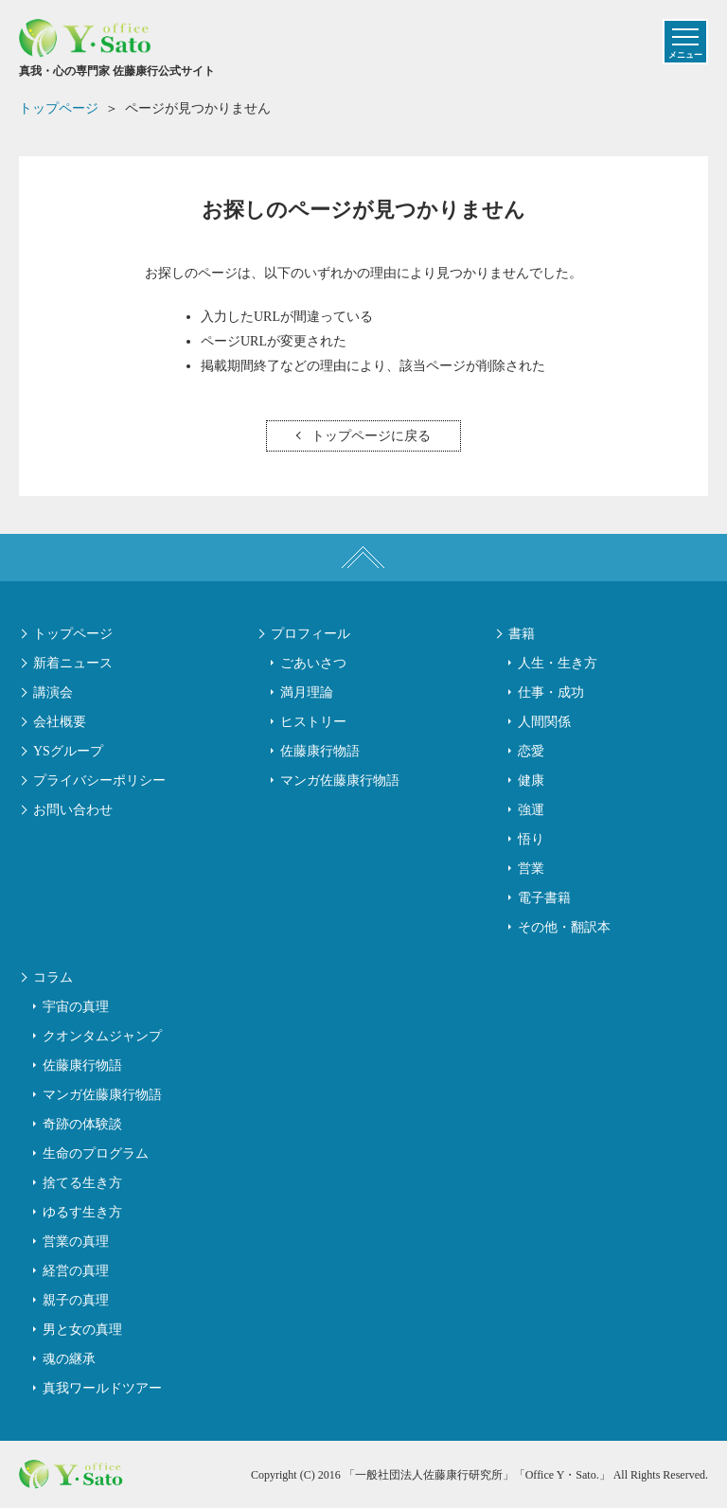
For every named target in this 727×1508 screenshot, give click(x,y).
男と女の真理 (82, 1329)
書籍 (521, 634)
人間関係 (544, 722)
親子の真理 (76, 1300)
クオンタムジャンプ (102, 1036)
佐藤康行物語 (320, 751)
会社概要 (59, 722)
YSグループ (68, 751)
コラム (53, 977)
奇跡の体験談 (82, 1124)
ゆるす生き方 (82, 1212)
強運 (531, 810)
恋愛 (531, 751)
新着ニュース (73, 663)
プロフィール (310, 634)
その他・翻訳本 (564, 927)
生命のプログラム (96, 1153)
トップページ (73, 634)
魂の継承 (69, 1359)
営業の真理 (76, 1241)
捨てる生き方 (82, 1183)
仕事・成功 (551, 692)
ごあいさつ (313, 663)
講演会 (53, 692)
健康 (531, 780)
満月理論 (306, 692)
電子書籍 (544, 898)
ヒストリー (313, 722)
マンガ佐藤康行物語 (339, 780)
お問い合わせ (73, 810)
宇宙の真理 (76, 1007)
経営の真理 (76, 1271)
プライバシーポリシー (99, 780)
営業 (531, 868)
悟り (531, 839)
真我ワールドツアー (102, 1388)
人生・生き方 (557, 663)
